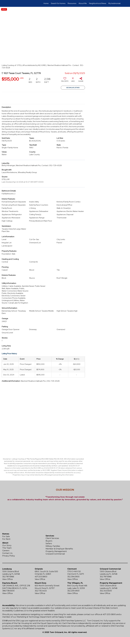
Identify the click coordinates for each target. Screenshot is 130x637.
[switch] (65, 80)
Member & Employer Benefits (59, 549)
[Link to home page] (11, 3)
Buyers (49, 541)
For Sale (6, 536)
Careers (5, 550)
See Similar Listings (72, 87)
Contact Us (7, 553)
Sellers (49, 543)
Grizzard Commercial (55, 554)
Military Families (53, 546)
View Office (7, 579)
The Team (7, 548)
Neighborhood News (97, 3)
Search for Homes (58, 3)
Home (46, 3)
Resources (72, 3)
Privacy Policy (8, 556)
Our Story (6, 545)
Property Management (56, 551)
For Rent (6, 539)
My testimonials (114, 3)
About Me (83, 3)
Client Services (52, 538)
